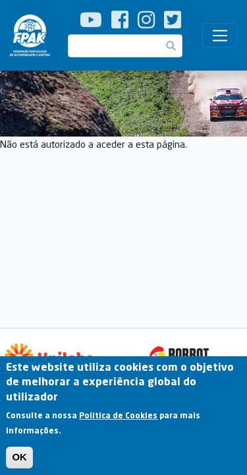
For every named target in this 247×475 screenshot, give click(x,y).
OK (19, 462)
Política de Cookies (118, 421)
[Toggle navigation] (219, 35)
